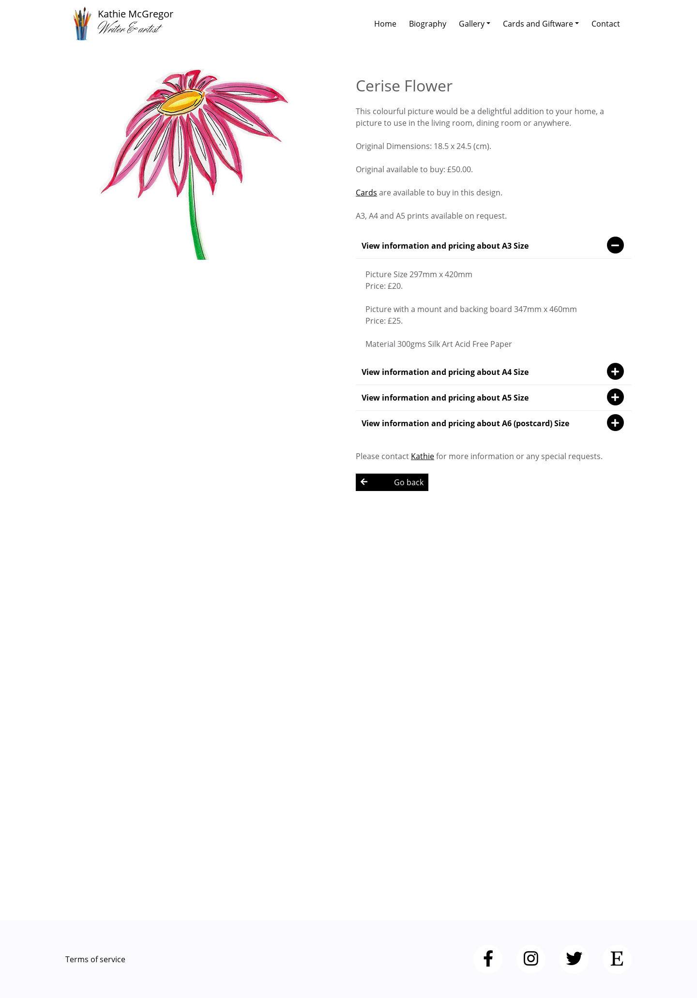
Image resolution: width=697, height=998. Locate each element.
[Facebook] (487, 959)
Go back (392, 482)
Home (385, 23)
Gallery (472, 23)
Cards (366, 192)
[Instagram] (530, 959)
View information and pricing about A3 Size (494, 245)
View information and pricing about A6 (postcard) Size (494, 423)
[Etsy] (617, 959)
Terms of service (95, 959)
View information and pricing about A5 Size (494, 397)
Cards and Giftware (538, 23)
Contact (605, 23)
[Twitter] (574, 959)
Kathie (422, 456)
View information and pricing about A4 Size (494, 372)
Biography (427, 23)
